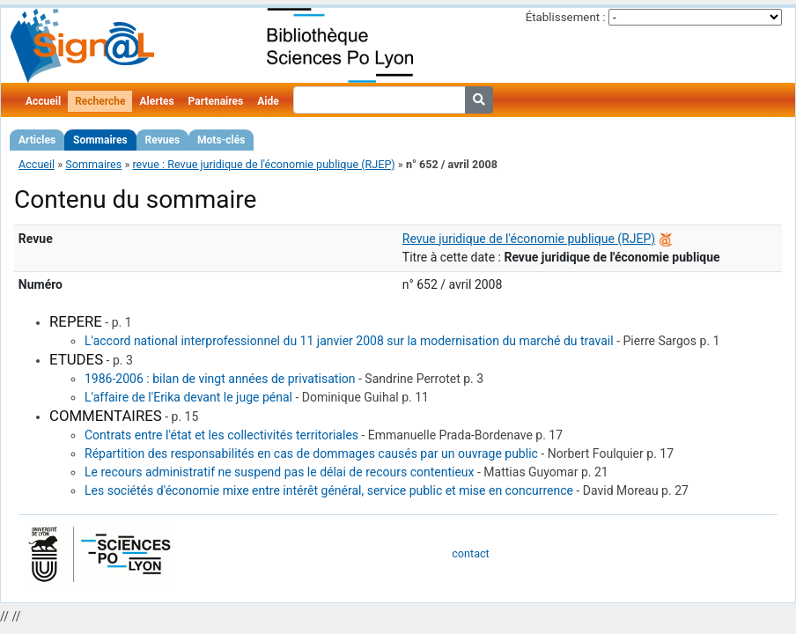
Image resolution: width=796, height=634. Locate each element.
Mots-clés (221, 140)
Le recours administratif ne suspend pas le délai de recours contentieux (280, 472)
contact (470, 553)
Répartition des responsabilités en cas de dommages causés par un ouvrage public (311, 453)
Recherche (100, 101)
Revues (163, 140)
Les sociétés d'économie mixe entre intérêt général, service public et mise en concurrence (329, 490)
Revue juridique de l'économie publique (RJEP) (528, 239)
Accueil (43, 101)
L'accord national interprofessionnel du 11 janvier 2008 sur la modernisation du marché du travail (349, 341)
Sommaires (100, 140)
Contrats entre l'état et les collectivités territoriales (221, 435)
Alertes (156, 101)
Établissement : (566, 17)
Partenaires (216, 101)
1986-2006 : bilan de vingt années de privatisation (220, 379)
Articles (36, 140)
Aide (267, 101)
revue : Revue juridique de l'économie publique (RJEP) (263, 164)
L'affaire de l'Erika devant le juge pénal (188, 397)
